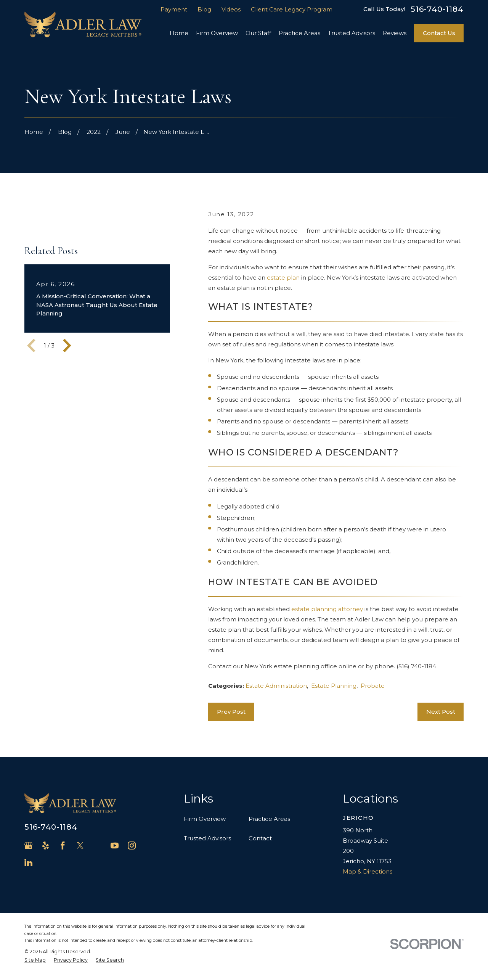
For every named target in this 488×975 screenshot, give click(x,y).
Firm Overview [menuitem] (217, 33)
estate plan (283, 277)
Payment (174, 9)
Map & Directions (367, 871)
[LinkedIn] (28, 863)
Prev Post (231, 711)
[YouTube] (115, 845)
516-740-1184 (437, 9)
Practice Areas (269, 818)
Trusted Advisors (207, 838)
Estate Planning (333, 685)
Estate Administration (276, 685)
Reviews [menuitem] (394, 33)
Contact (260, 838)
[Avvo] (97, 845)
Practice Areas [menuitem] (299, 33)
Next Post (440, 711)
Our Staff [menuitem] (258, 33)
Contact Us (439, 33)
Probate (373, 685)
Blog (204, 9)
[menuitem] (35, 960)
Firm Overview (205, 818)
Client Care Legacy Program (291, 9)
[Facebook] (63, 845)
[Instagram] (132, 845)
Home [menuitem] (179, 33)
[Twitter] (80, 845)
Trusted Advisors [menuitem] (351, 33)
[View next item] (67, 345)
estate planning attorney (327, 609)
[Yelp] (46, 845)
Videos (231, 9)
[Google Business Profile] (28, 845)
